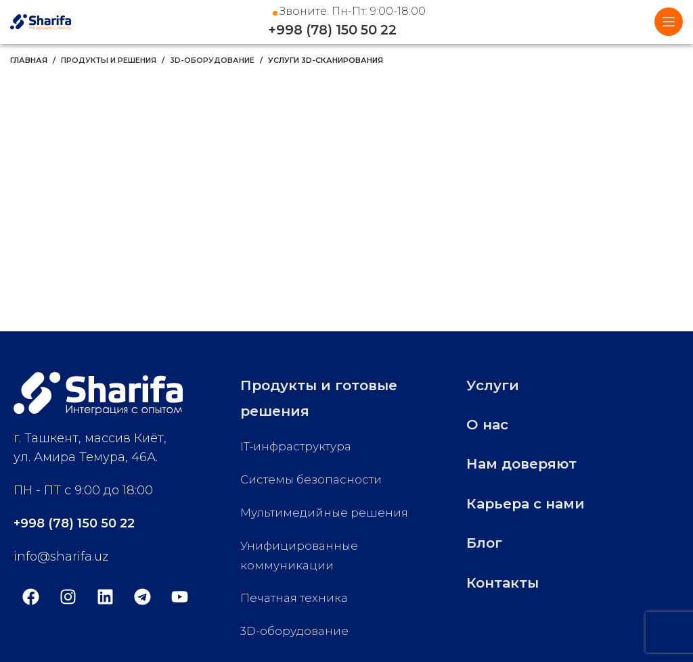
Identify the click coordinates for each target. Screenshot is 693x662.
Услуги (497, 384)
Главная (28, 60)
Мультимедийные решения (327, 512)
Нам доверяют (530, 463)
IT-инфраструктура (300, 446)
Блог (487, 542)
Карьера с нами (535, 503)
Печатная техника (297, 597)
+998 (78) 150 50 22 (347, 30)
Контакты (508, 582)
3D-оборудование (212, 60)
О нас (490, 423)
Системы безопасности (314, 479)
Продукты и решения (108, 60)
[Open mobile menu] (669, 21)
